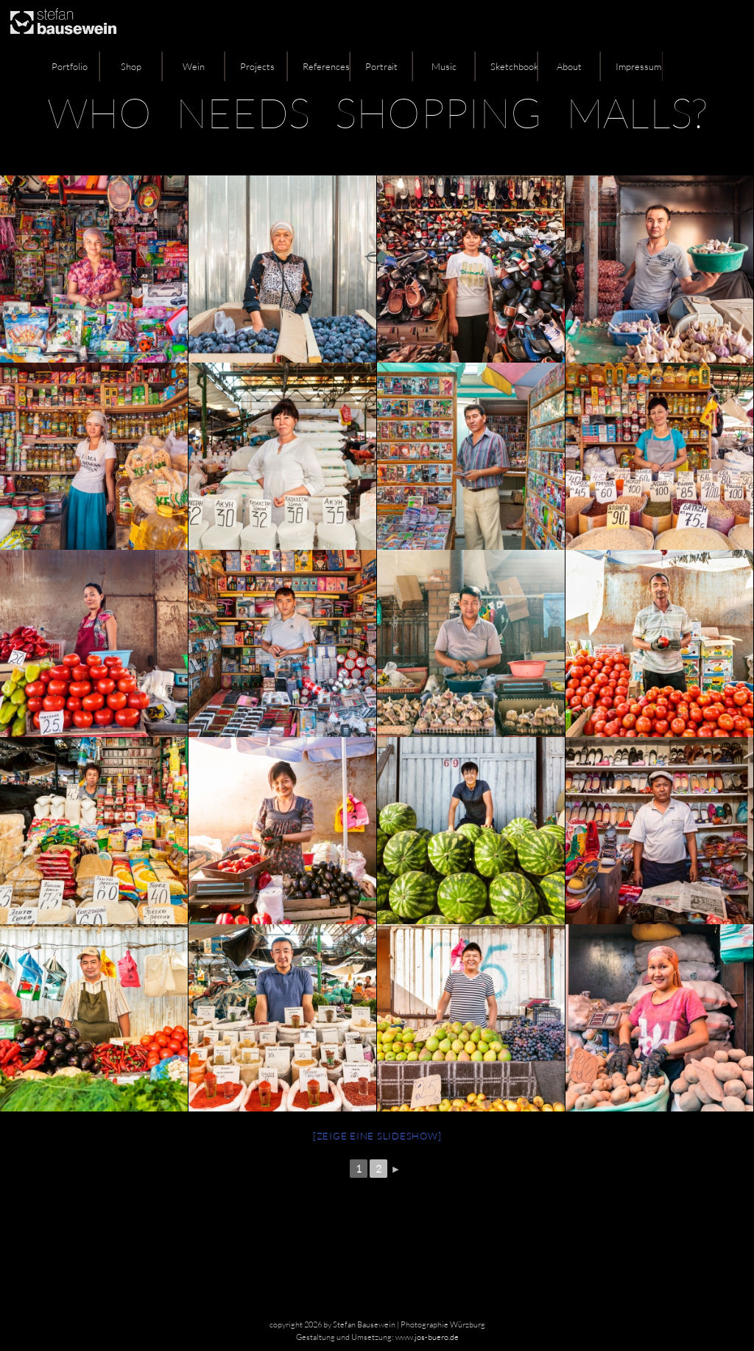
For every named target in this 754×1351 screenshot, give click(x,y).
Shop (131, 66)
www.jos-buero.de (427, 1337)
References (326, 66)
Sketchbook (514, 66)
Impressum (638, 66)
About (569, 66)
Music (444, 66)
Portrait (381, 66)
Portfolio (70, 66)
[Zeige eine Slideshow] (377, 1136)
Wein (194, 66)
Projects (257, 66)
